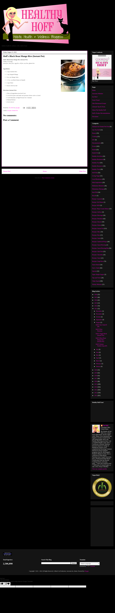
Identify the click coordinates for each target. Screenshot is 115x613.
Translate (90, 566)
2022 (96, 306)
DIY (93, 140)
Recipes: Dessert (97, 222)
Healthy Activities (97, 156)
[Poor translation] (7, 583)
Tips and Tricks (96, 278)
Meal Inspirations (97, 182)
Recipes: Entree (96, 225)
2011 (96, 395)
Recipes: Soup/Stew (97, 261)
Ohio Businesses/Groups (99, 103)
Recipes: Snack (96, 258)
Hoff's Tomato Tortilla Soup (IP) (101, 345)
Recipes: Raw (96, 235)
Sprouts (94, 271)
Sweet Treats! (96, 100)
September (99, 319)
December (99, 311)
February (98, 363)
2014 (96, 387)
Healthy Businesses (97, 159)
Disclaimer (95, 116)
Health (94, 149)
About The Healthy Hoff (99, 110)
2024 (96, 300)
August (98, 322)
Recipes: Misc (96, 232)
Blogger (86, 571)
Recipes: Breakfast (97, 218)
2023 (96, 303)
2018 (96, 375)
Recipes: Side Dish (97, 251)
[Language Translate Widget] (90, 563)
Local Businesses (97, 179)
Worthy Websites (97, 284)
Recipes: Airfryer (97, 212)
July (97, 349)
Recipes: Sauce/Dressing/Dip (100, 248)
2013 (96, 390)
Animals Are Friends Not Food (101, 126)
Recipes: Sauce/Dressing (99, 245)
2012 (96, 392)
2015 (96, 384)
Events (94, 146)
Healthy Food (96, 163)
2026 (96, 294)
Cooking (94, 136)
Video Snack (95, 281)
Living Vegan (96, 176)
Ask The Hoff (96, 130)
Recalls (94, 195)
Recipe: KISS (96, 205)
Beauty (94, 133)
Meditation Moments (98, 186)
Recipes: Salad (96, 238)
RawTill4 (94, 192)
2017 (96, 378)
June (97, 352)
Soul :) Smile (96, 268)
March (98, 361)
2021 (96, 308)
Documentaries (96, 143)
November (99, 314)
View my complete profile (99, 469)
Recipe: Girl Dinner (97, 202)
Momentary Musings (98, 189)
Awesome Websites (97, 93)
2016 (96, 381)
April (97, 358)
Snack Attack (96, 264)
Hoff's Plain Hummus (99, 330)
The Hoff (105, 425)
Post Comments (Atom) (48, 178)
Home (45, 171)
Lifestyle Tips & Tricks (98, 107)
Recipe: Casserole (97, 199)
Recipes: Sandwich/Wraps (99, 241)
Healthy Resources (97, 166)
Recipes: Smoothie (97, 255)
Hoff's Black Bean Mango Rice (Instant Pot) (101, 339)
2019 (96, 373)
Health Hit (95, 153)
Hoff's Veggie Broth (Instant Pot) (101, 334)
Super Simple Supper (98, 274)
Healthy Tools (96, 169)
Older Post (82, 171)
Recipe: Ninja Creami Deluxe (100, 209)
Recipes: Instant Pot (12, 110)
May (97, 355)
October (98, 317)
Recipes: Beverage (97, 215)
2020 (96, 370)
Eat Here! (95, 97)
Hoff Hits (95, 172)
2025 (96, 297)
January (98, 366)
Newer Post (6, 171)
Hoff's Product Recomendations (101, 113)
